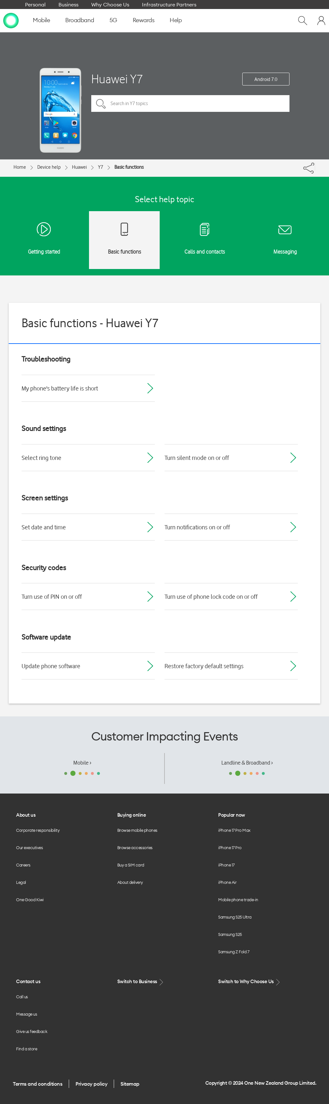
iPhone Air (227, 882)
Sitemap (129, 1084)
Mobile (41, 20)
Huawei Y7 (117, 79)
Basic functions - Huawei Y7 (90, 323)
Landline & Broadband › (247, 762)
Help (176, 20)
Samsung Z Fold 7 (233, 951)
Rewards (144, 20)
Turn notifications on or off (197, 527)
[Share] (315, 166)
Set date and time (44, 527)
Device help (49, 167)
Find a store (26, 1048)
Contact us (28, 981)
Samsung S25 (230, 934)
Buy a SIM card (130, 864)
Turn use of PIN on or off (52, 596)
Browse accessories (135, 847)
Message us (26, 1014)
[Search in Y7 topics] (190, 103)
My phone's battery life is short (60, 388)
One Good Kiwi (30, 899)
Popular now (231, 815)
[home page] (11, 20)
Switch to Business (141, 981)
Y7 (100, 167)
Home (19, 167)
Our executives (29, 847)
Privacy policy (91, 1084)
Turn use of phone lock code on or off (211, 596)
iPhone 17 (226, 864)
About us (25, 815)
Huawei (79, 167)
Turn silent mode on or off (196, 457)
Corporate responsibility (37, 830)
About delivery (130, 882)
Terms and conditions (37, 1084)
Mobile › (82, 762)
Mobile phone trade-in (238, 899)
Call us (22, 996)
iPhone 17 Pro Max (234, 830)
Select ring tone (41, 457)
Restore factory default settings (204, 665)
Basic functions (129, 167)
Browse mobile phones (137, 830)
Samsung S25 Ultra (235, 917)
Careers (23, 864)
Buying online (131, 815)
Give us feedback (31, 1031)
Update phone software (51, 665)
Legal (21, 882)
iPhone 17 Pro (230, 847)
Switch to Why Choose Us (249, 981)
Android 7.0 (265, 79)
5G (113, 20)
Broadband (79, 20)
